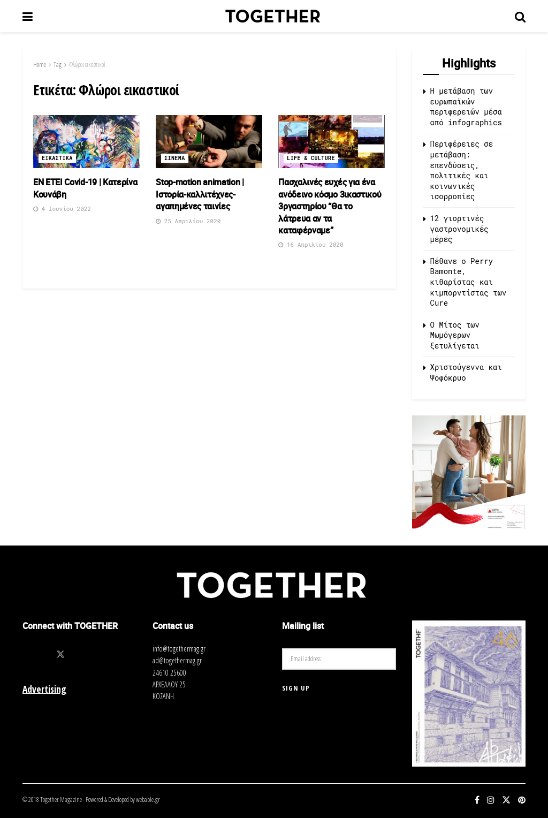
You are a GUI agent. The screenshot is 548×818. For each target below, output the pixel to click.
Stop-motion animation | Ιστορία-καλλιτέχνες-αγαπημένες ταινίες (200, 194)
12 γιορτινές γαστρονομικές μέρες (459, 228)
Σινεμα (174, 158)
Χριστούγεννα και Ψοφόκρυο (466, 372)
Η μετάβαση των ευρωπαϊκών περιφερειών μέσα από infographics (466, 106)
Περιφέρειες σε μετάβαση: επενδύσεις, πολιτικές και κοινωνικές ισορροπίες (461, 170)
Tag (58, 64)
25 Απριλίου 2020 (188, 221)
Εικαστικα (57, 158)
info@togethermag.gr (179, 648)
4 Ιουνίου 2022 (62, 209)
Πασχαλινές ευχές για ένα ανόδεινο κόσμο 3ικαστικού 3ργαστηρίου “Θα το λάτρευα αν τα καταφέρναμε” (329, 206)
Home (39, 64)
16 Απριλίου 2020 (310, 244)
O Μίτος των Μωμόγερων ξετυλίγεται (455, 335)
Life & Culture (311, 158)
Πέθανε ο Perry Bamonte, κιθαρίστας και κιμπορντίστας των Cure (468, 282)
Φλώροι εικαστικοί (87, 64)
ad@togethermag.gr (177, 660)
